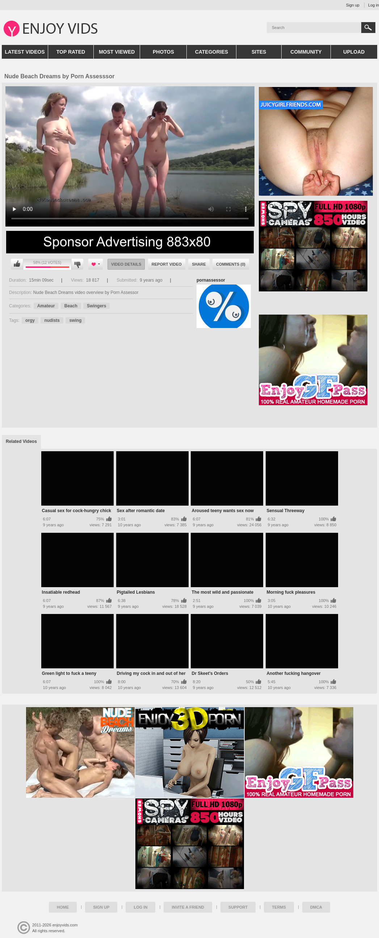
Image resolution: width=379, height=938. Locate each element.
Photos (163, 52)
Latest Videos (25, 52)
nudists (52, 320)
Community (305, 52)
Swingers (96, 305)
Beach (70, 305)
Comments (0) (230, 264)
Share (199, 264)
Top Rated (70, 52)
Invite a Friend (188, 907)
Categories (211, 52)
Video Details (126, 264)
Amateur (46, 305)
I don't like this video (77, 264)
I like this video (17, 264)
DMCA (316, 907)
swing (75, 320)
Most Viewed (117, 52)
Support (238, 907)
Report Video (167, 264)
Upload (354, 52)
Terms (279, 907)
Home (63, 907)
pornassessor (211, 280)
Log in (373, 5)
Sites (259, 52)
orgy (30, 320)
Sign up (352, 5)
